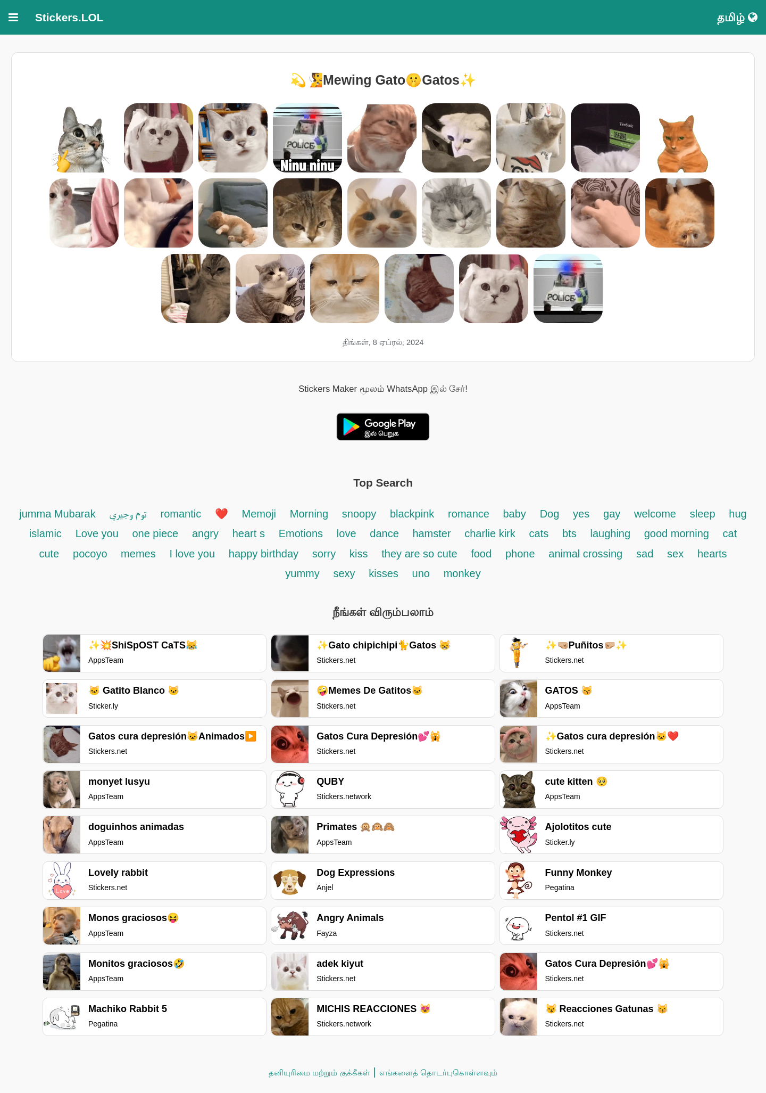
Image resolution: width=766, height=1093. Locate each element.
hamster (433, 533)
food (481, 554)
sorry (324, 554)
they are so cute (420, 554)
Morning (309, 514)
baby (514, 514)
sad (644, 554)
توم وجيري (128, 514)
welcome (655, 514)
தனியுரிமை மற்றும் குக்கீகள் (319, 1072)
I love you (192, 554)
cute (49, 554)
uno (421, 573)
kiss (358, 554)
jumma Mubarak (58, 514)
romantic (182, 514)
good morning (678, 533)
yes (581, 514)
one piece (155, 533)
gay (611, 514)
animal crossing (585, 554)
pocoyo (91, 554)
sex (675, 554)
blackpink (412, 514)
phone (520, 554)
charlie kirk (489, 533)
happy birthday (263, 554)
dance (386, 533)
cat (730, 533)
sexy (346, 573)
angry (205, 533)
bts (569, 533)
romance (470, 514)
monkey (462, 573)
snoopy (360, 514)
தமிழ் (737, 17)
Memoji (259, 514)
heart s (248, 533)
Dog (550, 514)
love (346, 533)
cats (539, 533)
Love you (99, 533)
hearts (712, 554)
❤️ (221, 514)
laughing (611, 533)
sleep (702, 514)
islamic (45, 533)
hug (737, 514)
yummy (302, 573)
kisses (383, 573)
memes (138, 554)
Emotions (301, 533)
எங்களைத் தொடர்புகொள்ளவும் (438, 1072)
